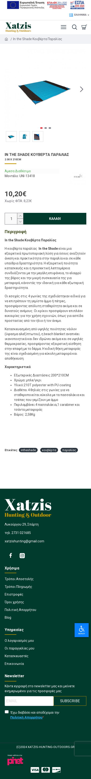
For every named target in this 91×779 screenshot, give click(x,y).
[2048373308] (35, 770)
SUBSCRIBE (70, 701)
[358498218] (17, 657)
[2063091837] (45, 619)
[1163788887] (56, 770)
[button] (81, 89)
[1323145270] (45, 770)
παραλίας (69, 450)
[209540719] (45, 596)
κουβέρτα (49, 450)
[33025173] (14, 665)
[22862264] (45, 611)
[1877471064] (19, 642)
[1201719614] (45, 588)
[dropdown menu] (73, 27)
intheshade (28, 450)
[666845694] (19, 650)
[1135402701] (45, 603)
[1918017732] (45, 580)
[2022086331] (22, 555)
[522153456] (10, 555)
